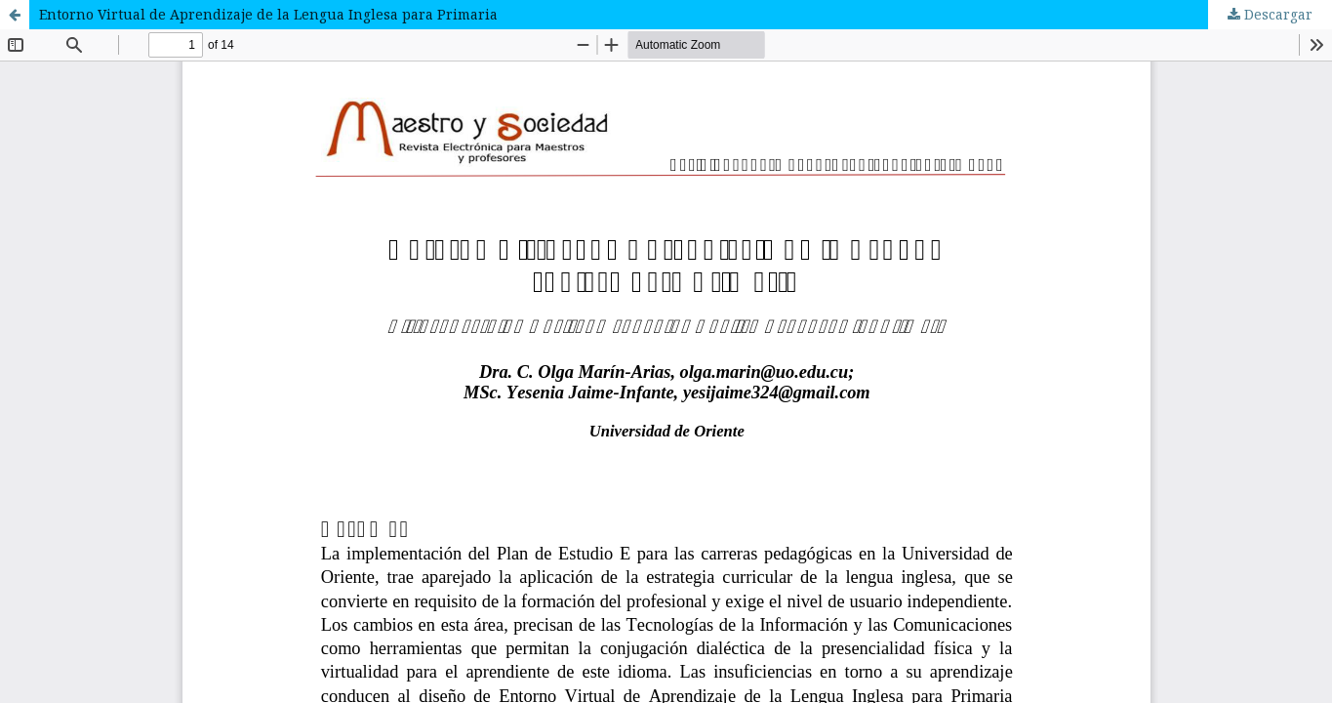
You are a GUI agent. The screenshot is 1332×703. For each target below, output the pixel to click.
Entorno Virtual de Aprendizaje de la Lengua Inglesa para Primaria (268, 14)
